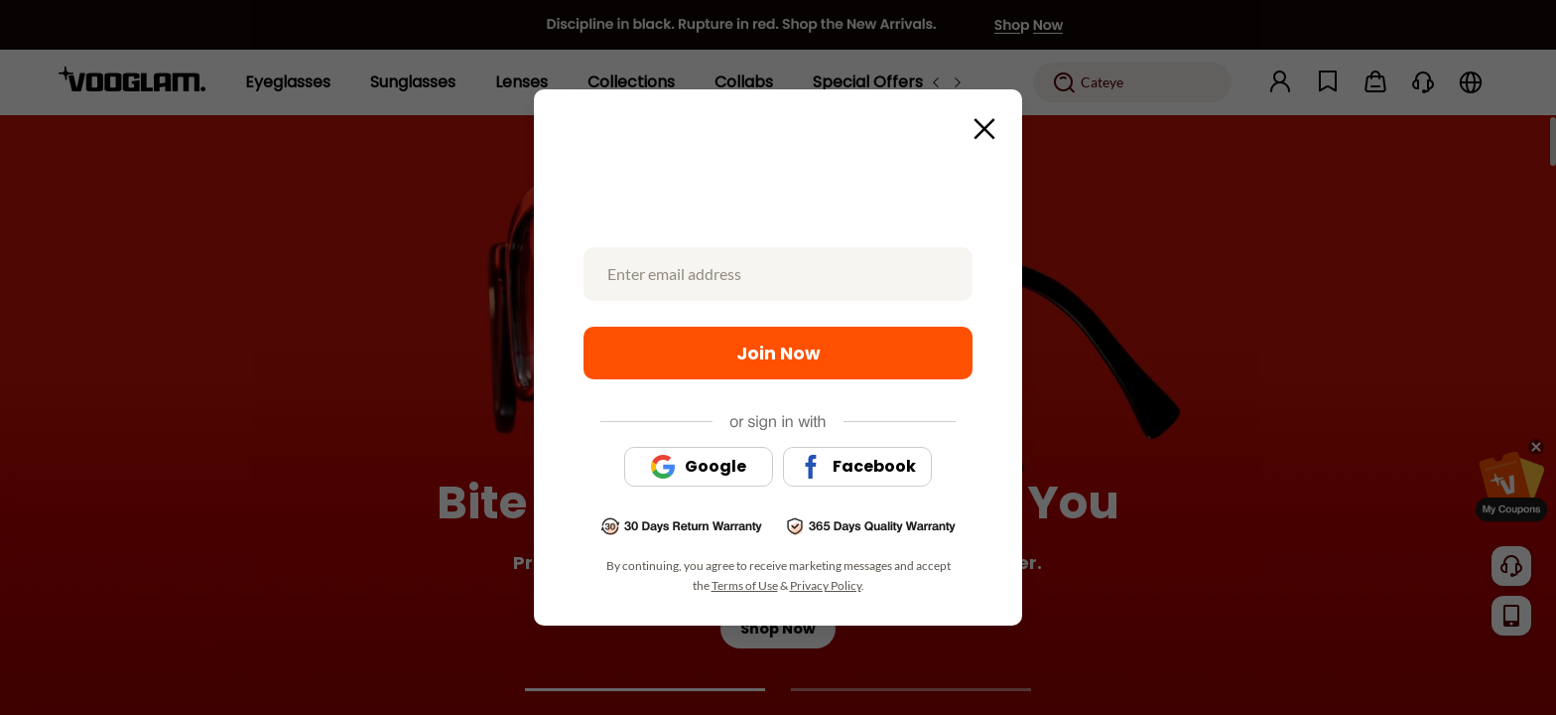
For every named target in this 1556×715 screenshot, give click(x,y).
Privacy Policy (825, 585)
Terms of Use (745, 585)
